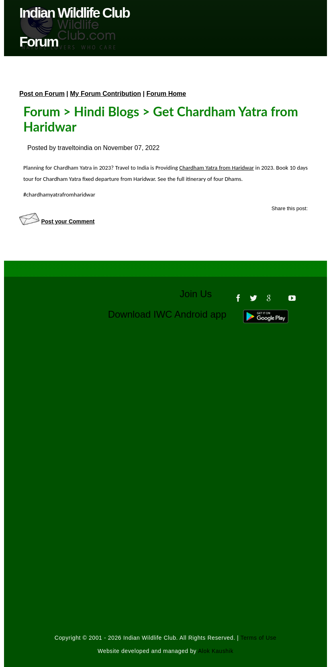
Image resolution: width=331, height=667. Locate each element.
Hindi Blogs (106, 111)
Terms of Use (259, 638)
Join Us (201, 293)
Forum (41, 111)
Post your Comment (67, 221)
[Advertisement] (165, 417)
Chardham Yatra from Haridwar (216, 167)
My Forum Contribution (105, 93)
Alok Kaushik (215, 651)
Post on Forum (42, 93)
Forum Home (166, 93)
